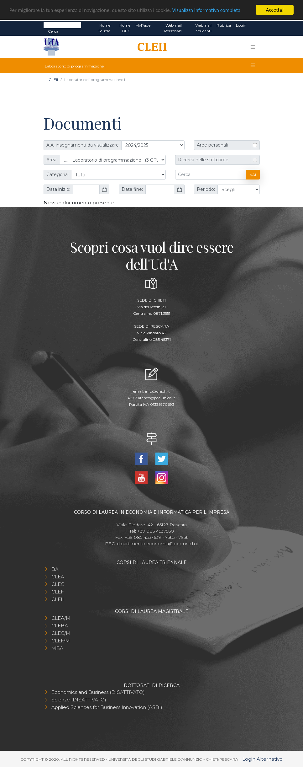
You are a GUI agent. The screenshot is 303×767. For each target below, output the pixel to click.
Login (241, 25)
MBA (57, 648)
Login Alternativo (262, 759)
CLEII (53, 79)
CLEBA (59, 626)
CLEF (57, 592)
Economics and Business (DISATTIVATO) (98, 692)
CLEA (57, 577)
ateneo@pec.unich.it (156, 397)
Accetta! (275, 10)
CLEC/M (61, 633)
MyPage (142, 25)
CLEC (57, 584)
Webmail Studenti (203, 28)
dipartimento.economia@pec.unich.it (157, 543)
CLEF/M (60, 641)
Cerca (53, 31)
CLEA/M (61, 618)
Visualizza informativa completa (206, 10)
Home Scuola (104, 28)
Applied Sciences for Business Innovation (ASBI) (106, 707)
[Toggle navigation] (253, 46)
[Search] (62, 25)
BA (55, 569)
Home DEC (124, 28)
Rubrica (224, 25)
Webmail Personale (173, 28)
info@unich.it (157, 391)
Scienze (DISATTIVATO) (78, 700)
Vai (253, 174)
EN (254, 25)
